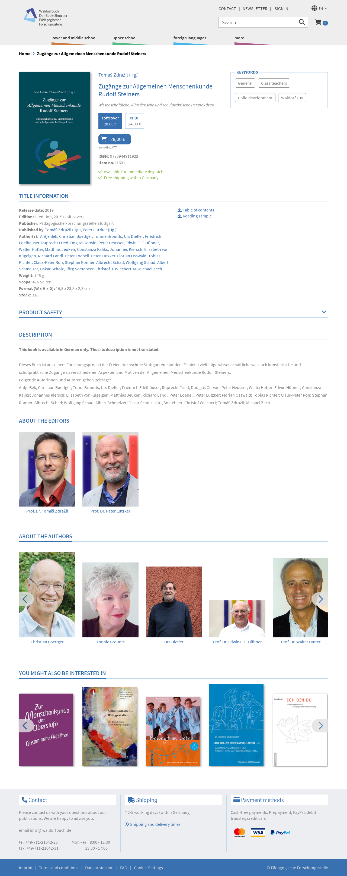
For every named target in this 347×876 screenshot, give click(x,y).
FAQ (123, 867)
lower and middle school (74, 37)
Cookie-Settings (148, 867)
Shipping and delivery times (153, 824)
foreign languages (190, 37)
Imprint (26, 867)
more (239, 37)
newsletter (255, 8)
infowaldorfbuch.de (50, 830)
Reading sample (195, 216)
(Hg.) (118, 75)
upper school (125, 37)
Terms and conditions (59, 867)
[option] (47, 473)
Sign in (281, 8)
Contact (227, 8)
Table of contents (196, 210)
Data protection (99, 867)
